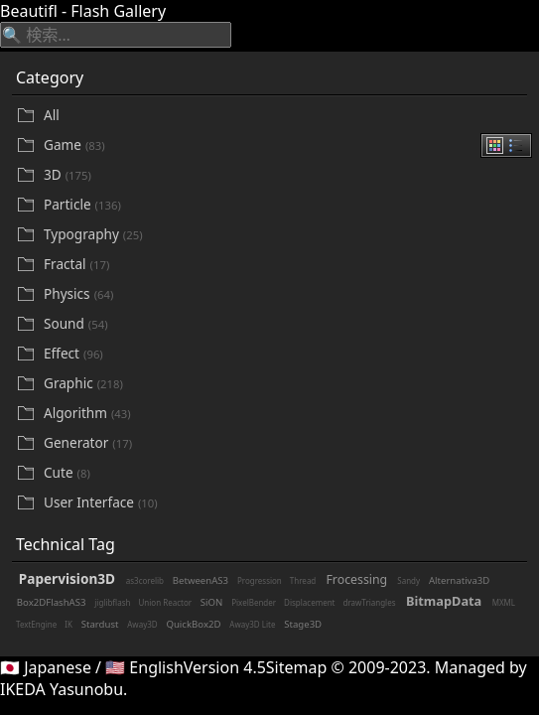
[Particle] (283, 205)
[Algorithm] (283, 413)
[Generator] (283, 443)
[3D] (283, 175)
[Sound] (283, 324)
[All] (283, 115)
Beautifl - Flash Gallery (83, 11)
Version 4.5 (225, 667)
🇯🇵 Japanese (45, 667)
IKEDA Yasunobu (61, 689)
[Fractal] (283, 264)
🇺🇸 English (144, 667)
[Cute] (283, 473)
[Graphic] (283, 383)
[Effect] (283, 354)
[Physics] (283, 294)
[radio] (494, 145)
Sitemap (297, 667)
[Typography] (283, 234)
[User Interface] (283, 503)
